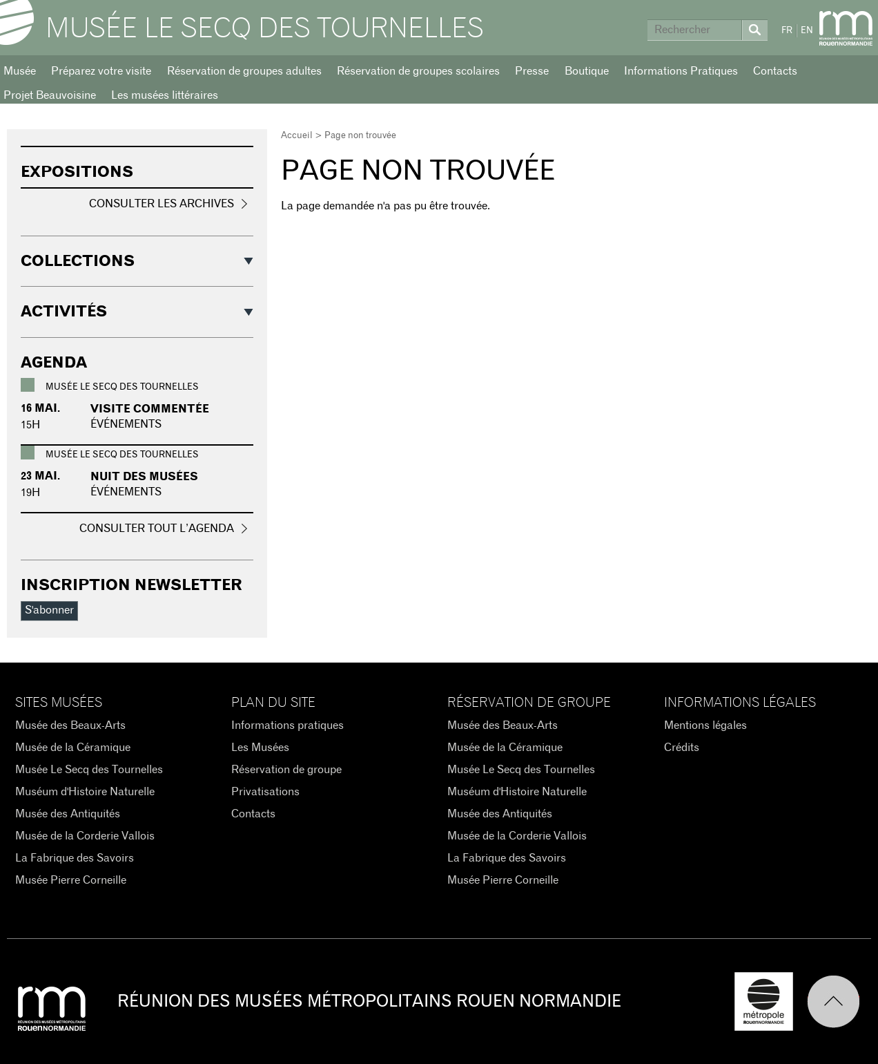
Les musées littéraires (164, 95)
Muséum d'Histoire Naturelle (85, 791)
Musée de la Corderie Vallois (85, 836)
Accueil (297, 135)
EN (807, 30)
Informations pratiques (287, 725)
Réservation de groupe (286, 769)
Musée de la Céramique (72, 747)
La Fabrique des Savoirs (74, 858)
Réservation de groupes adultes (244, 71)
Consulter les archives (161, 203)
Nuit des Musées (144, 476)
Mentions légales (705, 725)
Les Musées (260, 747)
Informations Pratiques (681, 71)
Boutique (587, 71)
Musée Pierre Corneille (70, 880)
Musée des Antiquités (67, 813)
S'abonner (49, 610)
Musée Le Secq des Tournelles (265, 29)
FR (786, 30)
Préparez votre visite (101, 71)
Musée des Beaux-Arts (70, 725)
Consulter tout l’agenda (156, 528)
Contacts (775, 71)
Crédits (681, 747)
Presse (532, 71)
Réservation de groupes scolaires (418, 71)
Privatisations (265, 791)
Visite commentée (149, 409)
